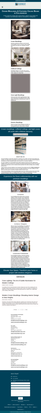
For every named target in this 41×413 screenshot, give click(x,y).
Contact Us (16, 400)
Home (12, 400)
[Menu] (2, 7)
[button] (20, 134)
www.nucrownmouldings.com (19, 367)
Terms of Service (20, 401)
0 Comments (10, 299)
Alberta (9, 404)
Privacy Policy (20, 400)
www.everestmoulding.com (18, 344)
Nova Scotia (19, 407)
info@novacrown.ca (16, 354)
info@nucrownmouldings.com (19, 365)
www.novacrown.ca (16, 356)
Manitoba (23, 404)
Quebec (34, 407)
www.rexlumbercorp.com (18, 333)
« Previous (15, 309)
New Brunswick (30, 404)
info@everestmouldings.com (19, 320)
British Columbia (16, 404)
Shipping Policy (26, 400)
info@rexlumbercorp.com (18, 331)
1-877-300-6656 (15, 378)
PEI (30, 407)
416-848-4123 (18, 0)
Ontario (25, 407)
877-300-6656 (23, 0)
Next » (26, 309)
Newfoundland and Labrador (9, 407)
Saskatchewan (20, 409)
